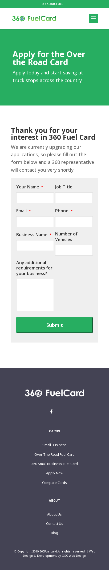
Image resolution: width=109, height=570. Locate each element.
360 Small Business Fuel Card (54, 463)
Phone (63, 211)
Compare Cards (54, 482)
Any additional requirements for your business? (34, 268)
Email (23, 211)
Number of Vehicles (66, 236)
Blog (54, 532)
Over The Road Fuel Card (54, 454)
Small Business (54, 444)
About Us (54, 514)
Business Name (33, 235)
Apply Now (54, 473)
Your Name (29, 187)
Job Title (63, 187)
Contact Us (54, 523)
